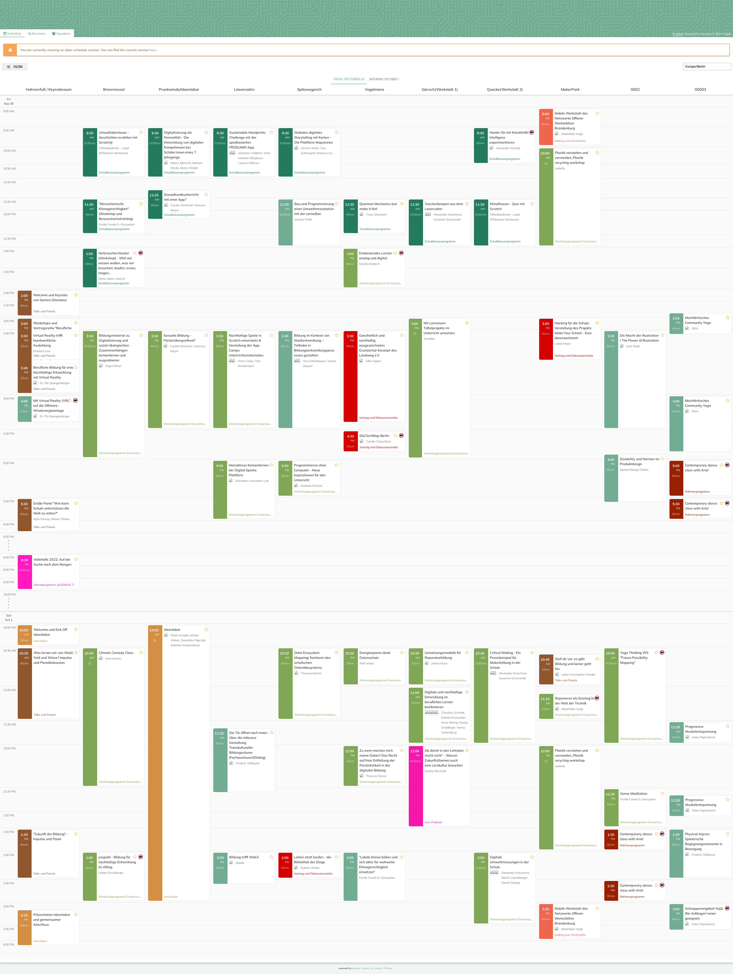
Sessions (36, 33)
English (678, 34)
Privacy (388, 968)
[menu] (711, 33)
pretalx (356, 968)
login (727, 34)
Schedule (12, 33)
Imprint (378, 968)
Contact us (367, 968)
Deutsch (691, 34)
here (153, 50)
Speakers (61, 33)
